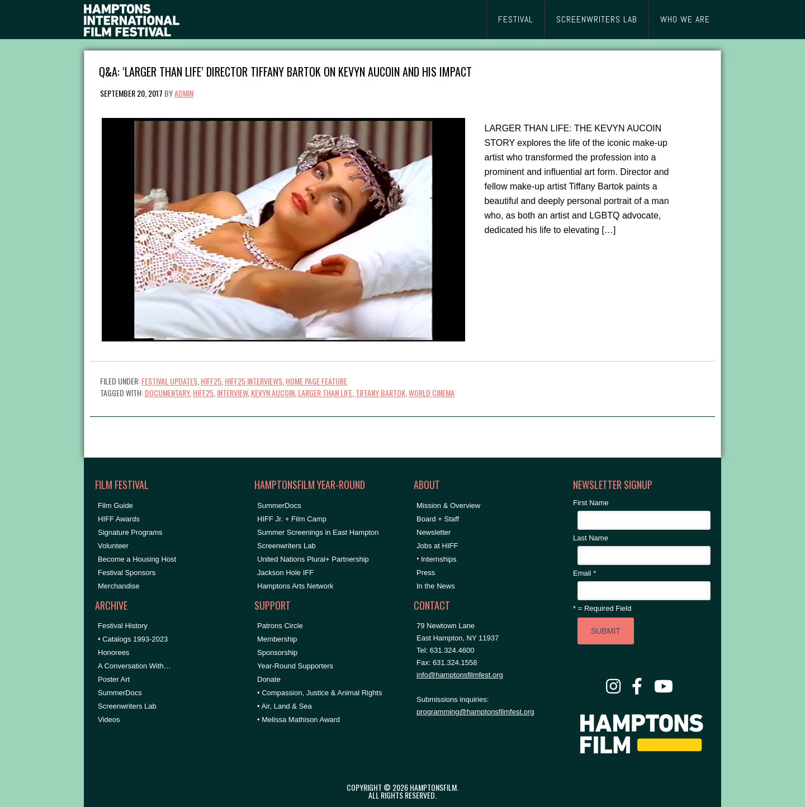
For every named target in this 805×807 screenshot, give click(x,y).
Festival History (123, 625)
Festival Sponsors (126, 572)
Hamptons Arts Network (295, 586)
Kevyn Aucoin (273, 392)
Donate (269, 679)
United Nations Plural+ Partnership (313, 559)
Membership (277, 639)
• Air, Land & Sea (284, 706)
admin (183, 93)
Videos (109, 719)
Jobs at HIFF (437, 546)
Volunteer (113, 546)
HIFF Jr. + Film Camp (291, 519)
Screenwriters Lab (127, 706)
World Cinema (431, 392)
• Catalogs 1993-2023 (133, 639)
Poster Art (114, 679)
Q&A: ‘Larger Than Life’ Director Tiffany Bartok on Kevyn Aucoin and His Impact (285, 70)
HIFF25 (211, 381)
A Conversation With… (134, 666)
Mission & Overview (448, 505)
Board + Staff (437, 519)
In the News (435, 586)
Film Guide (115, 505)
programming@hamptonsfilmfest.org (475, 712)
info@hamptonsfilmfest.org (459, 675)
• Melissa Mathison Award (298, 719)
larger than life (325, 392)
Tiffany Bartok (380, 392)
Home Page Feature (316, 381)
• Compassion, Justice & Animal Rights (319, 693)
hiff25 (203, 392)
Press (425, 572)
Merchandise (118, 586)
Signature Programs (130, 532)
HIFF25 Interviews (253, 381)
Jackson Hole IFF (285, 572)
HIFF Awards (119, 519)
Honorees (113, 652)
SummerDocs (120, 693)
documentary (167, 392)
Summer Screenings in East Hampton (317, 532)
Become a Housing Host (137, 559)
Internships (439, 559)
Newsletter (433, 532)
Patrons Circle (280, 625)
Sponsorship (277, 652)
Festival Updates (169, 381)
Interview (232, 392)
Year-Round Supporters (295, 666)
